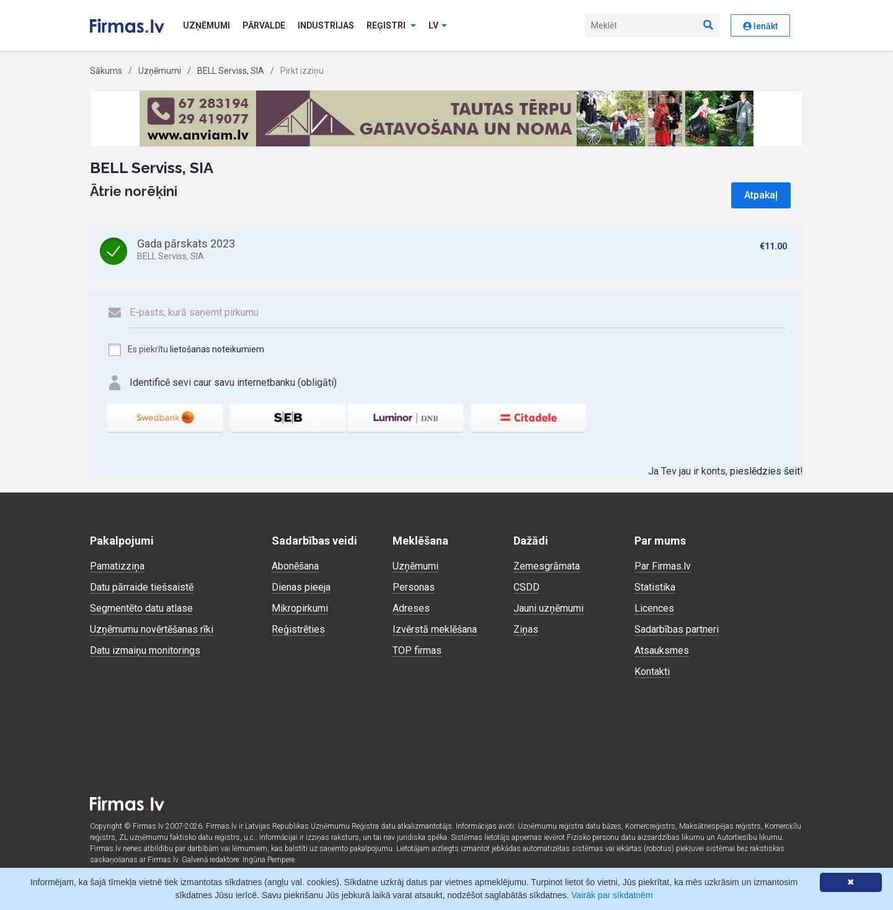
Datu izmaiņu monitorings (145, 650)
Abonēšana (295, 566)
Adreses (411, 608)
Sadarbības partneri (676, 629)
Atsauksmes (661, 650)
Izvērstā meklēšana (435, 629)
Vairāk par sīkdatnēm (611, 895)
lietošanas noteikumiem (217, 349)
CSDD (526, 587)
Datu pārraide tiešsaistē (141, 587)
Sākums (106, 71)
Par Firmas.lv (662, 566)
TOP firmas (417, 650)
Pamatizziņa (117, 566)
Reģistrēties (298, 629)
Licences (654, 608)
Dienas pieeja (301, 587)
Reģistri (391, 25)
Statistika (654, 587)
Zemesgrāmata (546, 566)
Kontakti (652, 671)
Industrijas (326, 25)
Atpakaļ (761, 195)
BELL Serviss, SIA (230, 71)
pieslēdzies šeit (765, 471)
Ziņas (525, 629)
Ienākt (760, 26)
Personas (414, 587)
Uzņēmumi (206, 25)
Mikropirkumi (300, 608)
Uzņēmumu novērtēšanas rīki (151, 629)
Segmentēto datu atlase (141, 608)
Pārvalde (263, 25)
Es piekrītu (185, 350)
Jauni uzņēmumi (548, 608)
